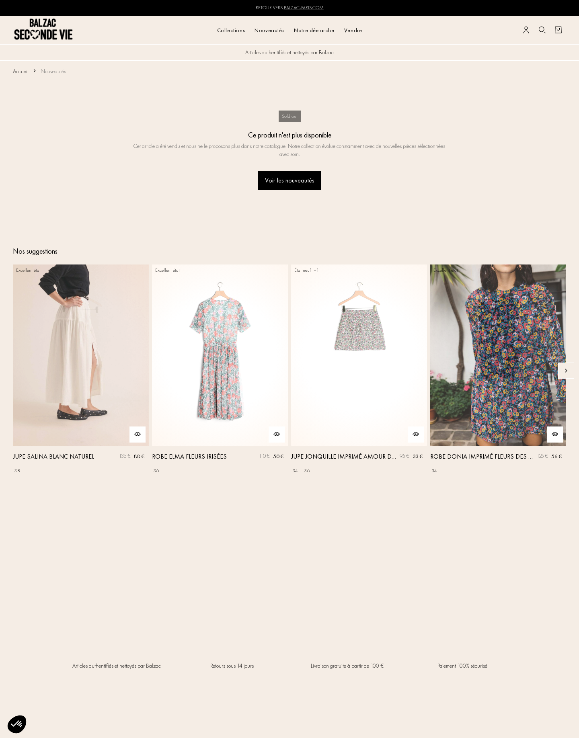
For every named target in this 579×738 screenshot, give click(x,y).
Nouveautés (269, 30)
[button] (17, 724)
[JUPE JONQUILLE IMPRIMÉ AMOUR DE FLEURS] (359, 370)
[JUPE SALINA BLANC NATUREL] (81, 370)
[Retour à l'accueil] (43, 30)
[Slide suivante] (566, 371)
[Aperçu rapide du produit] (137, 434)
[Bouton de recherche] (542, 30)
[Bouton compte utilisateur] (526, 30)
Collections (231, 30)
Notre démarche (314, 30)
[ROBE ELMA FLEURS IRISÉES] (220, 370)
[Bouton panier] (558, 30)
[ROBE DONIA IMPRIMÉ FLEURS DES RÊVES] (498, 370)
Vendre (353, 30)
